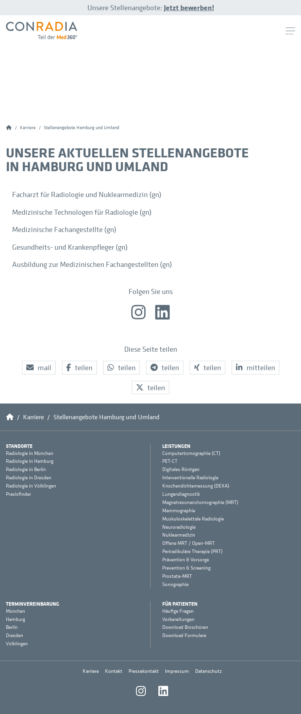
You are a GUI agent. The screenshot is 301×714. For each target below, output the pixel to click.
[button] (39, 367)
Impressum (177, 671)
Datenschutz (208, 671)
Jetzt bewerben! (189, 7)
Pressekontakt (144, 671)
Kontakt (113, 671)
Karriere (91, 671)
